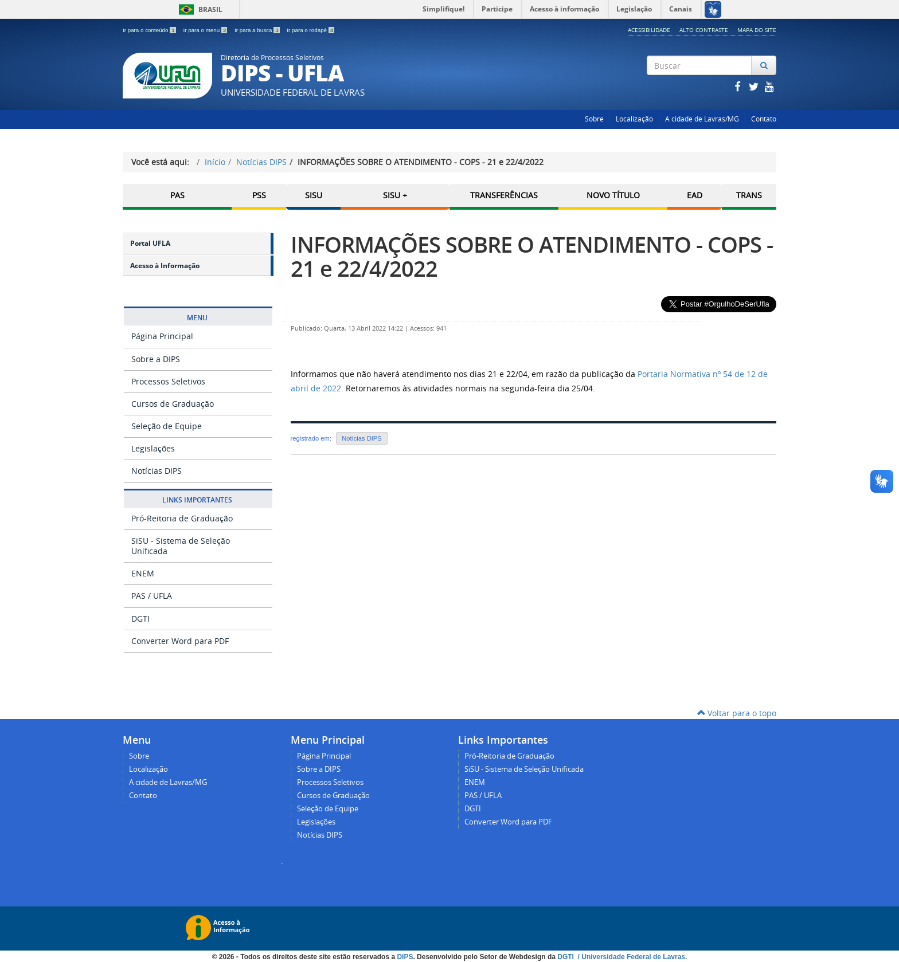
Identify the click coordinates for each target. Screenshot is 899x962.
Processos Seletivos (168, 381)
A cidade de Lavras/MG (702, 119)
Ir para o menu (206, 30)
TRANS (749, 195)
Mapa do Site (756, 30)
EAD (694, 195)
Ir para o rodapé (310, 30)
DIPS (405, 956)
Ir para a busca (257, 30)
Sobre (594, 119)
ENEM (142, 573)
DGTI (140, 617)
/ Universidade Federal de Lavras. (631, 956)
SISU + (395, 195)
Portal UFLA (150, 243)
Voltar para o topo (736, 713)
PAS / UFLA (151, 595)
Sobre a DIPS (155, 358)
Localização (634, 119)
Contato (763, 119)
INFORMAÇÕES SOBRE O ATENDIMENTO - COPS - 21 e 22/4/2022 (532, 256)
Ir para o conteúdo (150, 30)
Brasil (198, 9)
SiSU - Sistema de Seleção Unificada (180, 545)
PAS (177, 195)
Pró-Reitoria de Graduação (182, 518)
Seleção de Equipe (166, 426)
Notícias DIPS (261, 161)
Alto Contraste (703, 30)
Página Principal (162, 336)
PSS (259, 195)
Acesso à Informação (165, 265)
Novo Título (613, 195)
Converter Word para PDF (180, 640)
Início (215, 161)
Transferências (504, 195)
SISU (313, 195)
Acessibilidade (649, 30)
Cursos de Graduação (172, 403)
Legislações (153, 448)
